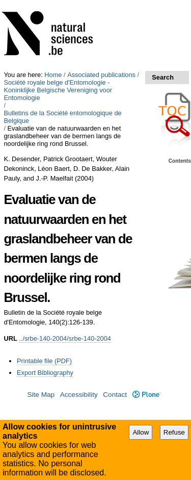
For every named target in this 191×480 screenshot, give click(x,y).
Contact (115, 394)
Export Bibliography (45, 372)
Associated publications (101, 75)
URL (10, 338)
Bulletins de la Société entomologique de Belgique (62, 116)
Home (53, 75)
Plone (146, 394)
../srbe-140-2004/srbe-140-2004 (65, 338)
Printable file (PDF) (44, 361)
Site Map (40, 394)
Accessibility (79, 394)
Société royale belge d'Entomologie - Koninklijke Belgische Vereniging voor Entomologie (58, 90)
